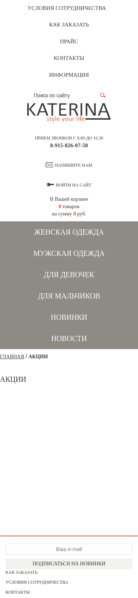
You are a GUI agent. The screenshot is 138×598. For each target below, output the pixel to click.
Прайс (69, 41)
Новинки (69, 317)
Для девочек (69, 275)
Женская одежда (69, 232)
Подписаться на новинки (68, 563)
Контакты (69, 58)
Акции (38, 356)
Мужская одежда (69, 253)
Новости (69, 338)
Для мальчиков (69, 296)
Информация (69, 75)
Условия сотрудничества (67, 8)
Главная (12, 356)
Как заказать (69, 25)
